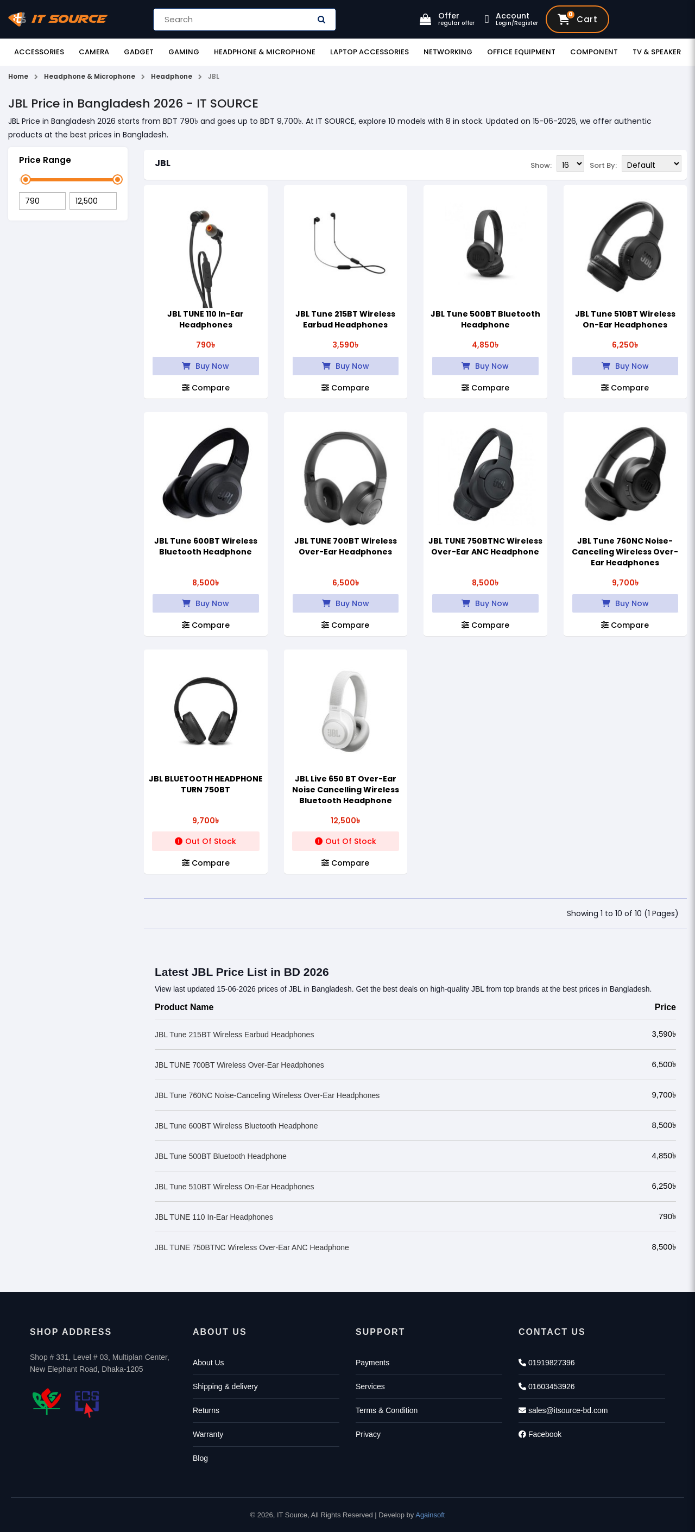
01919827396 (547, 1362)
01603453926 (547, 1386)
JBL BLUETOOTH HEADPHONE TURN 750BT (206, 784)
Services (370, 1386)
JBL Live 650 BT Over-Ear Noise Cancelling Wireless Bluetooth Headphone (345, 789)
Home (18, 76)
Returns (206, 1410)
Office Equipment (521, 52)
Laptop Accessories (369, 52)
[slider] (26, 179)
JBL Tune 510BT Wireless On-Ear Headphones (625, 319)
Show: (541, 164)
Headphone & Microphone (264, 52)
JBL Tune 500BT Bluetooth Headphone (485, 319)
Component (594, 52)
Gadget (139, 52)
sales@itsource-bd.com (563, 1410)
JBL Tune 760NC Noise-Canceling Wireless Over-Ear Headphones (625, 551)
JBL (162, 163)
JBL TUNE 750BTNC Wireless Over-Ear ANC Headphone (485, 546)
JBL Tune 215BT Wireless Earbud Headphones (345, 319)
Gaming (183, 52)
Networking (448, 52)
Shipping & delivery (225, 1386)
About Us (208, 1362)
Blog (200, 1458)
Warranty (208, 1434)
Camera (94, 52)
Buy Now (205, 366)
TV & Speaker (657, 52)
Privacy (368, 1434)
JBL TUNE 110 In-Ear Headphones (205, 319)
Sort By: (603, 164)
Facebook (540, 1434)
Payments (372, 1362)
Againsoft (430, 1515)
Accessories (39, 52)
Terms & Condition (387, 1410)
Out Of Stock (205, 841)
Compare (206, 387)
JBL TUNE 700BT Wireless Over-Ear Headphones (345, 546)
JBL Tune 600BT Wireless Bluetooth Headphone (205, 546)
